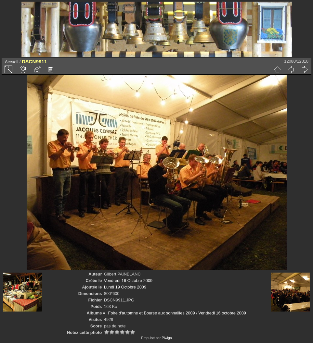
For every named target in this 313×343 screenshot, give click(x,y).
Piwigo (167, 338)
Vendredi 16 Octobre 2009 (128, 280)
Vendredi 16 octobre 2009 (222, 313)
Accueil (11, 61)
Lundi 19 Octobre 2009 (125, 287)
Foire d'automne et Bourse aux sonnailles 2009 (151, 313)
